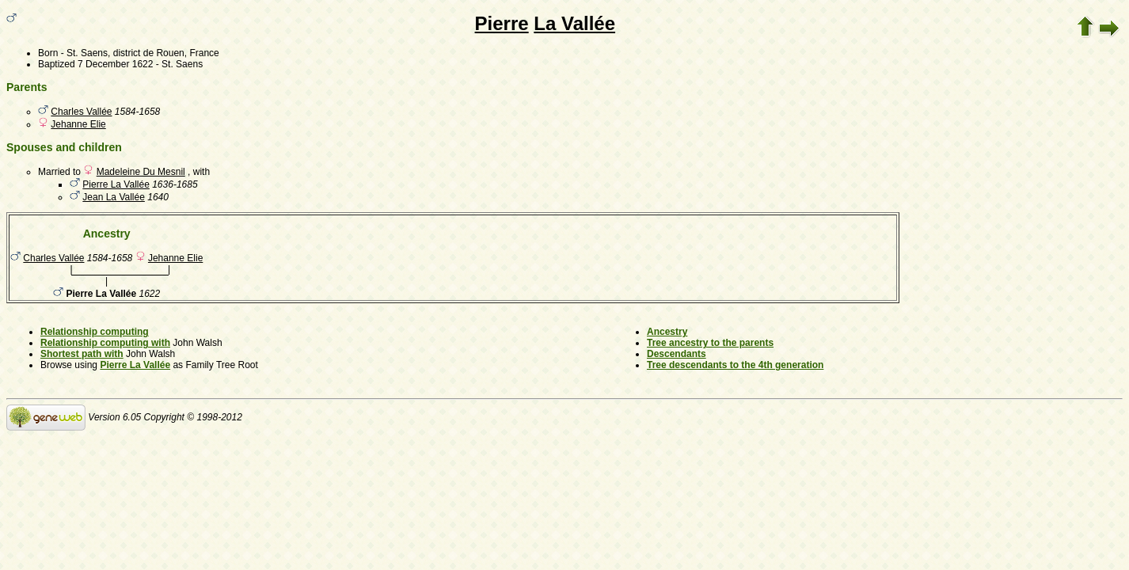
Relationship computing (94, 331)
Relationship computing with (105, 342)
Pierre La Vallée (116, 184)
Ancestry (667, 331)
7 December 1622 (115, 64)
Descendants (676, 353)
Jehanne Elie (78, 124)
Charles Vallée (81, 111)
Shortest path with (82, 353)
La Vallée (574, 23)
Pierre (502, 23)
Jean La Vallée (113, 197)
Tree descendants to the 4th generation (735, 364)
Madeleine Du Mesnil (141, 171)
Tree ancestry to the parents (710, 342)
